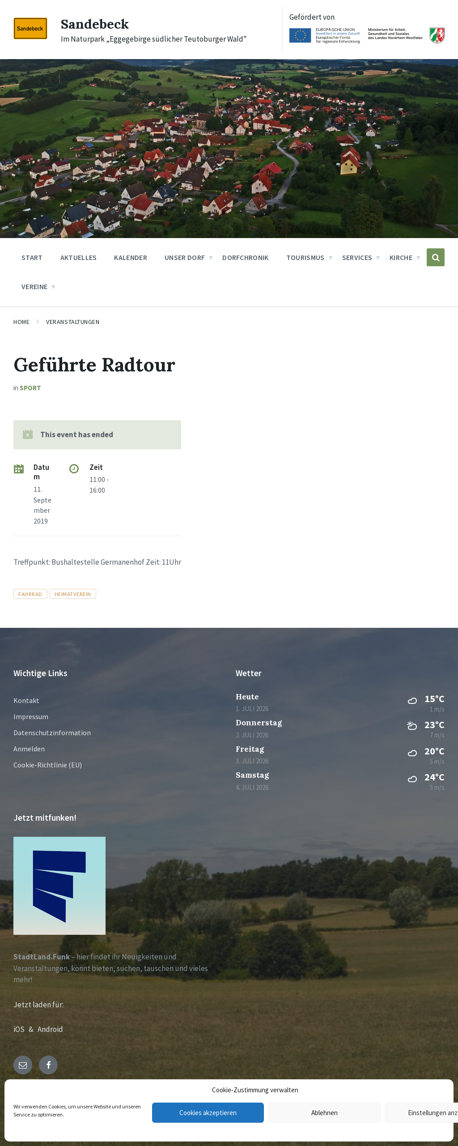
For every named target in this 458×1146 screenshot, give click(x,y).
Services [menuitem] (357, 257)
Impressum (30, 716)
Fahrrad (30, 593)
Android (50, 1029)
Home (21, 322)
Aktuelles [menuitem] (78, 257)
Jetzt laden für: (38, 1005)
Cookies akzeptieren (208, 1112)
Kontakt (26, 700)
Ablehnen (324, 1112)
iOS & (25, 1029)
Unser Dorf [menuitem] (185, 257)
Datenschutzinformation (52, 732)
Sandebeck (95, 23)
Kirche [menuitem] (401, 257)
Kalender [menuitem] (130, 257)
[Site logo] (30, 37)
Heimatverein (73, 593)
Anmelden (29, 748)
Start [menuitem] (32, 257)
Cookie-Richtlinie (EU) (47, 764)
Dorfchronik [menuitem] (245, 257)
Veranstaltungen (72, 322)
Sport (30, 387)
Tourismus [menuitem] (305, 257)
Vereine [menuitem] (34, 286)
